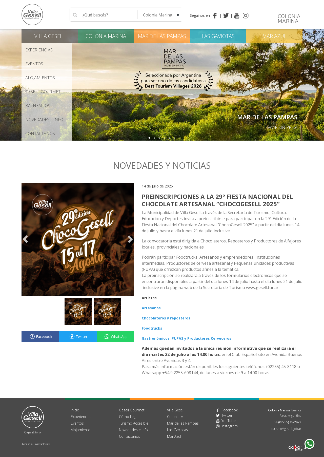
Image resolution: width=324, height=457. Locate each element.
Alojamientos (40, 78)
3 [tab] (159, 138)
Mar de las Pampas (267, 117)
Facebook (40, 336)
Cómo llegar (129, 416)
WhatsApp (115, 336)
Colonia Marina (106, 36)
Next (320, 85)
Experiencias (39, 50)
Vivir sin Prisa (282, 127)
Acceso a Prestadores (36, 444)
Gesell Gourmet (42, 91)
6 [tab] (174, 138)
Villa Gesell (49, 36)
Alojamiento (80, 429)
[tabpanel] (162, 85)
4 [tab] (164, 138)
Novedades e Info (133, 429)
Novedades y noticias (162, 165)
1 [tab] (149, 138)
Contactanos (129, 436)
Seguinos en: (200, 15)
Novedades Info (44, 119)
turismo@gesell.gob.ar (286, 429)
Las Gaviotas (218, 36)
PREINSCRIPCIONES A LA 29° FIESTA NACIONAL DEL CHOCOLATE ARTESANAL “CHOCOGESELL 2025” (217, 200)
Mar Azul (274, 36)
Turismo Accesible (133, 423)
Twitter (77, 336)
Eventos (34, 64)
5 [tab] (169, 138)
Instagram (229, 426)
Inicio (75, 410)
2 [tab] (154, 138)
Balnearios (37, 105)
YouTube (228, 420)
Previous (4, 85)
